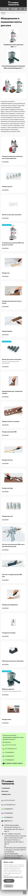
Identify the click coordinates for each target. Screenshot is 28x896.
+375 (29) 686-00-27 (10, 748)
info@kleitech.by (7, 821)
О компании (6, 788)
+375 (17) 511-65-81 (9, 745)
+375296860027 (8, 752)
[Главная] (13, 5)
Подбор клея (6, 794)
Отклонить (8, 886)
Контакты (5, 791)
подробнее (5, 161)
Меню (14, 9)
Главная (3, 12)
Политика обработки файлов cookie (13, 877)
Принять (8, 881)
